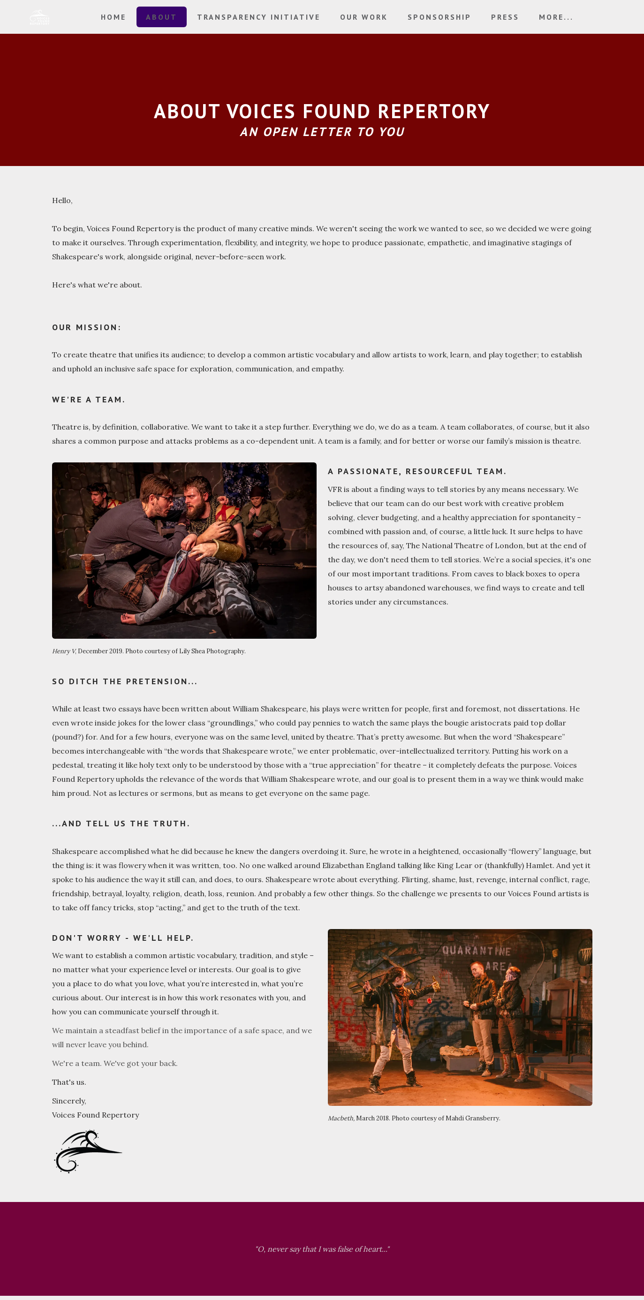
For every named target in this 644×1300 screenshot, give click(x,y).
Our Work (364, 17)
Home (113, 17)
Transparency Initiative (258, 17)
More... (556, 17)
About (161, 17)
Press (505, 17)
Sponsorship (439, 17)
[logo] (39, 17)
